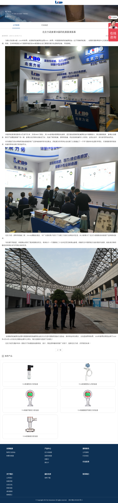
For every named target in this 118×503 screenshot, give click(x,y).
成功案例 (9, 491)
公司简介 (9, 478)
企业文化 (9, 485)
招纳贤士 (9, 495)
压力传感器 (48, 452)
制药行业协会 (10, 452)
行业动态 (44, 25)
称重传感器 (10, 456)
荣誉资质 (9, 488)
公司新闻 (16, 25)
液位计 (47, 462)
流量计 (47, 459)
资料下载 (48, 478)
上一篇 (59, 350)
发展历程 (9, 481)
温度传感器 (48, 456)
